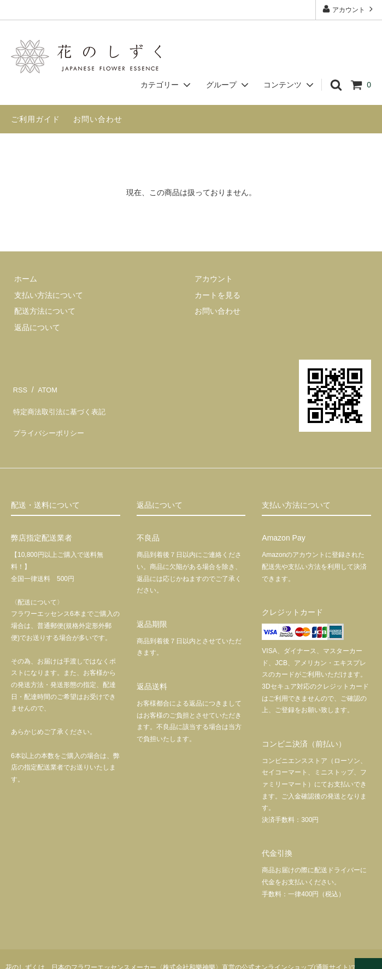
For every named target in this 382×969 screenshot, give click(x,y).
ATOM (43, 387)
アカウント (349, 9)
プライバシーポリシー (49, 418)
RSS (19, 387)
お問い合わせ (97, 119)
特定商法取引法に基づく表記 (60, 402)
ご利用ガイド (35, 119)
